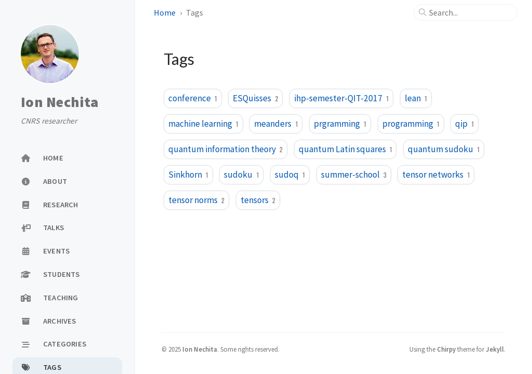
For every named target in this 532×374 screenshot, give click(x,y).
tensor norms (196, 200)
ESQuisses (255, 98)
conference (192, 98)
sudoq (290, 174)
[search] (470, 12)
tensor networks (436, 174)
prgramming (340, 123)
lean (416, 98)
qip (464, 123)
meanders (276, 123)
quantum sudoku (444, 149)
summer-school (354, 174)
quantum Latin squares (345, 149)
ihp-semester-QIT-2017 (341, 98)
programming (411, 123)
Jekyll (495, 349)
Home (165, 12)
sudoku (241, 174)
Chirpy (446, 349)
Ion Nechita (59, 101)
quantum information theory (225, 149)
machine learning (203, 123)
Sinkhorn (188, 174)
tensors (258, 200)
